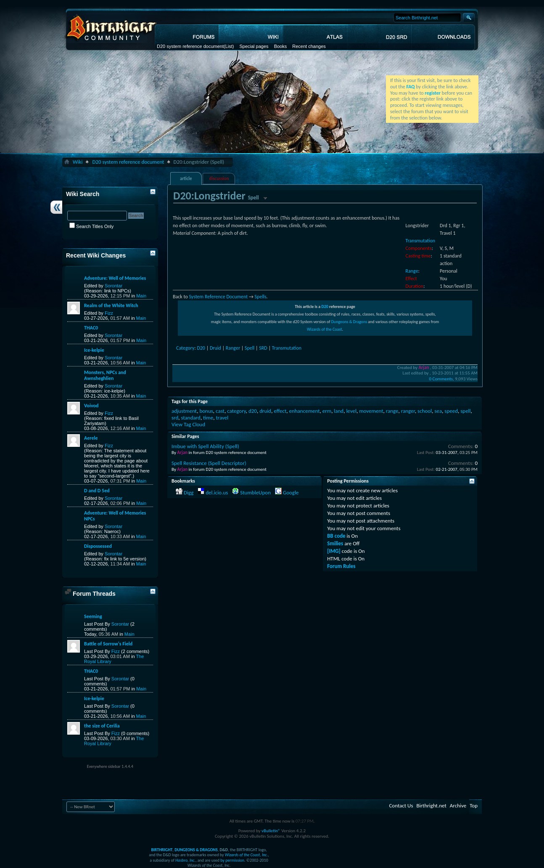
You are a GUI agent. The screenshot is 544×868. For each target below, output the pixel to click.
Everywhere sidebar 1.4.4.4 (110, 766)
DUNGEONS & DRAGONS (195, 849)
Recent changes (309, 46)
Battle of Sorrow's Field (108, 644)
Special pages (253, 46)
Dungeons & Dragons (349, 321)
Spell (249, 348)
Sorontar (113, 285)
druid (265, 411)
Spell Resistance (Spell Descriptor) (209, 463)
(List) (229, 46)
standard (190, 417)
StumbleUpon (255, 492)
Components (419, 248)
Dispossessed (98, 546)
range (392, 411)
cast (220, 411)
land (338, 411)
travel (222, 417)
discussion (219, 178)
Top (474, 805)
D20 (324, 306)
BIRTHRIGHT (161, 849)
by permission (232, 860)
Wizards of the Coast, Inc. (246, 854)
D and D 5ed (97, 491)
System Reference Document (218, 297)
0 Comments (441, 379)
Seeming (93, 616)
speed (451, 411)
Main (141, 295)
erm (326, 411)
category (236, 411)
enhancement (304, 411)
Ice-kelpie (94, 350)
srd (175, 417)
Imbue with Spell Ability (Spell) (205, 446)
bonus (206, 411)
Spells (261, 297)
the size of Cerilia (102, 726)
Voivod (91, 406)
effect (280, 411)
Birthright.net (431, 805)
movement (371, 411)
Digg (188, 492)
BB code (336, 536)
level (351, 411)
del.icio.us (217, 492)
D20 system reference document (190, 46)
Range (412, 271)
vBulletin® (270, 830)
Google (290, 492)
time (208, 417)
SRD (263, 348)
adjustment (184, 411)
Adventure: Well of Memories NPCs (115, 516)
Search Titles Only (91, 226)
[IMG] (334, 551)
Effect (411, 278)
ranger (408, 411)
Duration (415, 286)
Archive (458, 805)
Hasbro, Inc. (185, 860)
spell (465, 411)
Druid (215, 348)
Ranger (233, 348)
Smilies (335, 543)
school (424, 411)
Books (280, 46)
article (186, 178)
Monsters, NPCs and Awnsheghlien (105, 375)
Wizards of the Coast (324, 329)
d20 (252, 411)
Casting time (418, 256)
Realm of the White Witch (111, 305)
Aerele (91, 438)
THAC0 (91, 328)
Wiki (77, 162)
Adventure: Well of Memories (115, 278)
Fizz (109, 313)
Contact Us (401, 805)
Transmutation (421, 241)
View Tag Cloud (188, 424)
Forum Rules (341, 566)
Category (185, 348)
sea (438, 411)
